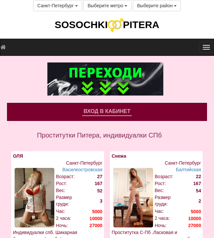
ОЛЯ (18, 156)
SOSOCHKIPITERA (107, 24)
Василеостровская (82, 169)
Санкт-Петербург (57, 5)
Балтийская (188, 169)
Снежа (119, 156)
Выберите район (157, 5)
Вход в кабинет (107, 111)
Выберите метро (107, 5)
